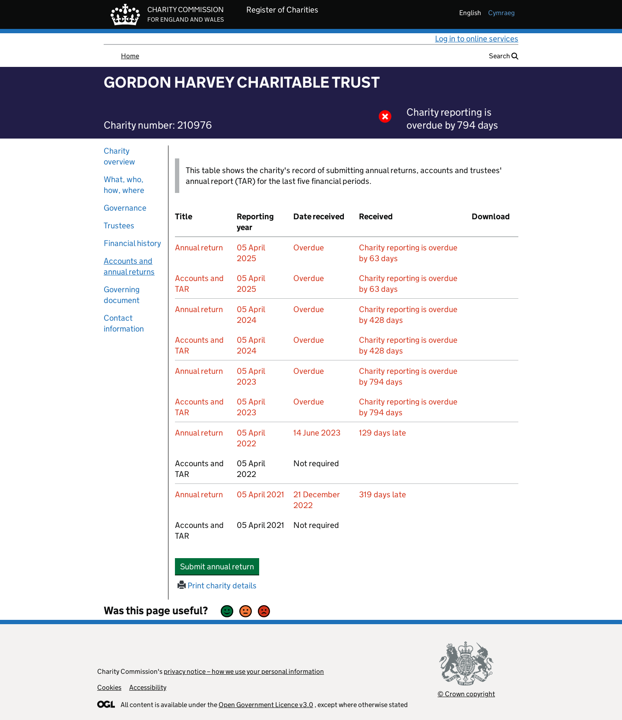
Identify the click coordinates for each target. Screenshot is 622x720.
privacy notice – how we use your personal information (244, 671)
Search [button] (503, 56)
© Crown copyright (466, 694)
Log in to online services (476, 39)
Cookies (109, 687)
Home (130, 56)
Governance (125, 208)
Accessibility (147, 687)
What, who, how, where (124, 184)
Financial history (132, 243)
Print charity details (217, 586)
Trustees (119, 226)
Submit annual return (219, 566)
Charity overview (119, 156)
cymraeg (501, 13)
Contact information (124, 323)
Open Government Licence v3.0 (266, 705)
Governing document (122, 294)
